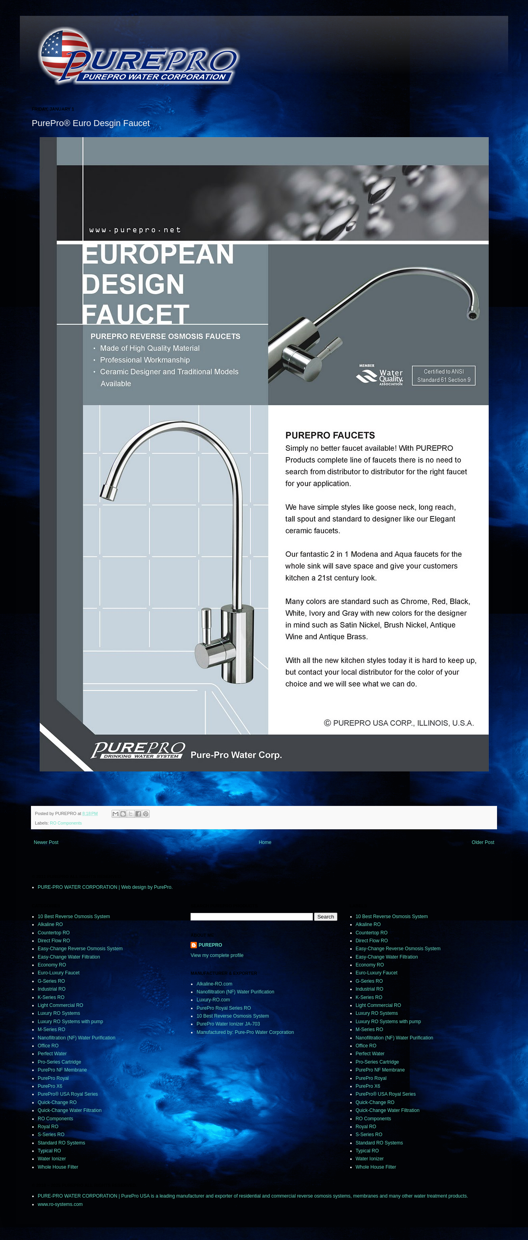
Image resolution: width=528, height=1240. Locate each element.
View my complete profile (217, 955)
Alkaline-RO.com (214, 984)
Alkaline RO (50, 924)
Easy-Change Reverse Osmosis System (80, 948)
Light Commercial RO (60, 1005)
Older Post (483, 842)
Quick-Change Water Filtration (70, 1110)
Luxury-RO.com (213, 1000)
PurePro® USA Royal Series (68, 1094)
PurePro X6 (50, 1086)
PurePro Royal (53, 1078)
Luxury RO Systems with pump (70, 1021)
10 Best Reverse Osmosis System (74, 916)
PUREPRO (210, 945)
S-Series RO (51, 1134)
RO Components (66, 823)
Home (265, 842)
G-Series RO (51, 981)
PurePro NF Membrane (62, 1070)
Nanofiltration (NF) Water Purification (77, 1038)
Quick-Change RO (57, 1102)
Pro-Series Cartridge (59, 1062)
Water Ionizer (52, 1159)
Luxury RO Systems (59, 1013)
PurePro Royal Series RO (224, 1008)
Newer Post (46, 842)
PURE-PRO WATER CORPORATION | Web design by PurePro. (105, 887)
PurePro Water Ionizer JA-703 (228, 1024)
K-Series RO (51, 997)
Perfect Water (52, 1053)
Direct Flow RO (54, 940)
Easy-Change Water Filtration (69, 957)
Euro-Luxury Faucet (58, 973)
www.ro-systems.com (60, 1204)
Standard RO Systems (61, 1143)
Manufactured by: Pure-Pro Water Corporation (245, 1032)
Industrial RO (52, 989)
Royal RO (48, 1126)
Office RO (48, 1046)
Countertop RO (54, 933)
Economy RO (52, 965)
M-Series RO (51, 1029)
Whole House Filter (58, 1167)
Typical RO (49, 1151)
